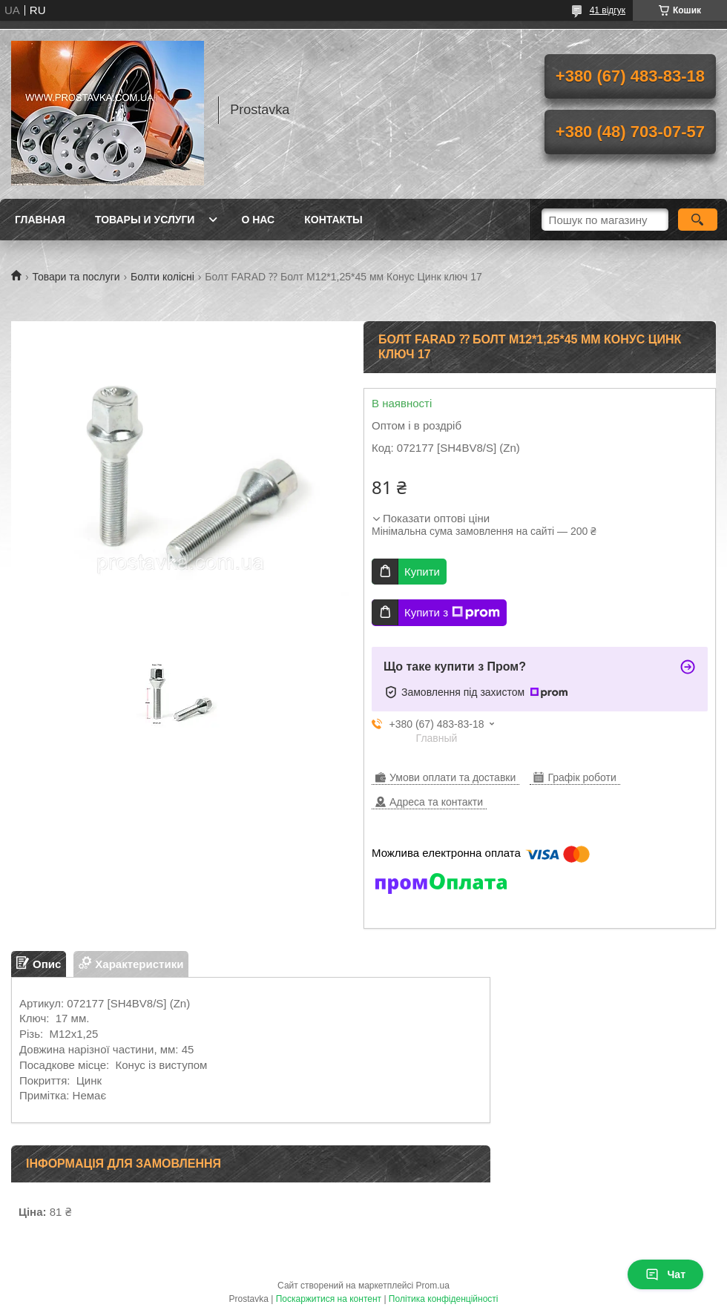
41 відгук (607, 10)
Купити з (452, 612)
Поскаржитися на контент (328, 1299)
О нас (257, 220)
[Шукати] (697, 219)
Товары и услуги (145, 220)
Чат (665, 1274)
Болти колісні (162, 277)
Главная (40, 220)
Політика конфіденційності (444, 1299)
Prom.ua (433, 1285)
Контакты (333, 220)
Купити (422, 571)
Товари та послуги (75, 277)
